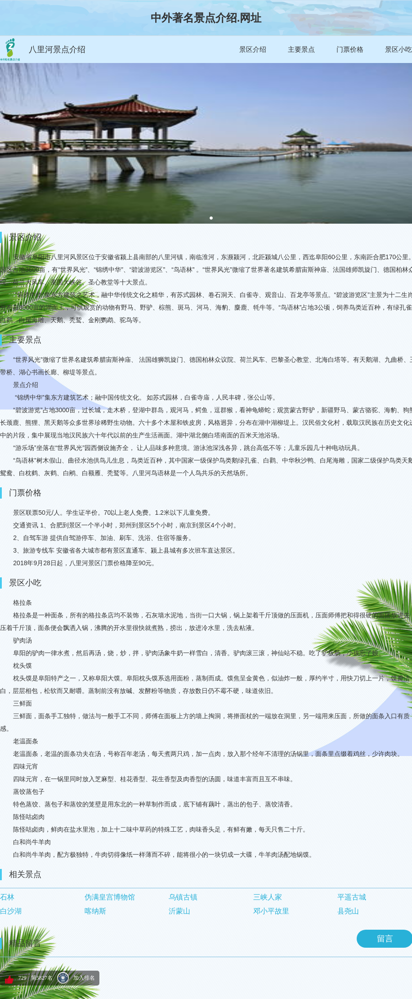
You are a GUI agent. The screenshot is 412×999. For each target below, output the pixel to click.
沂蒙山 (179, 911)
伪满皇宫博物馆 (110, 897)
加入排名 (84, 978)
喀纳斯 (95, 911)
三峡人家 (267, 897)
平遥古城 (351, 897)
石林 (7, 897)
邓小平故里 (271, 911)
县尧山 (348, 911)
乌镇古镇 (183, 897)
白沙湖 (11, 911)
